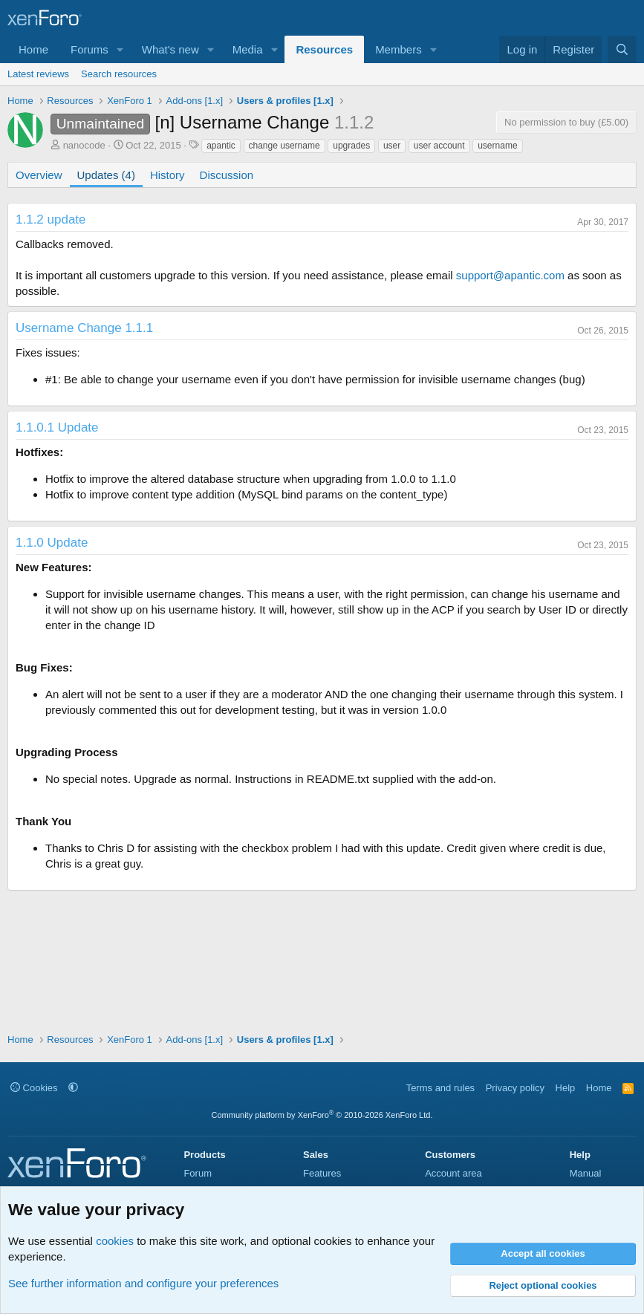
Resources (324, 49)
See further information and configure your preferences (143, 1283)
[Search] (622, 49)
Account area (453, 1173)
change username (284, 145)
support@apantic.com (510, 275)
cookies (115, 1241)
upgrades (351, 145)
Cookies (34, 1087)
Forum (197, 1173)
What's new (170, 49)
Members (398, 49)
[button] (120, 49)
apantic (220, 145)
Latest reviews (38, 73)
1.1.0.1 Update (57, 427)
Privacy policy (515, 1087)
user (391, 145)
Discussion (227, 175)
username (497, 145)
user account (439, 145)
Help (566, 1087)
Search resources (119, 73)
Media (247, 49)
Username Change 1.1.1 (84, 328)
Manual (586, 1173)
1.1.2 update (51, 219)
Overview (39, 175)
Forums (89, 49)
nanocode (84, 145)
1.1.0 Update (52, 543)
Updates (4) (106, 175)
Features (322, 1173)
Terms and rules (440, 1087)
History (167, 175)
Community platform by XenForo (322, 1114)
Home (33, 49)
